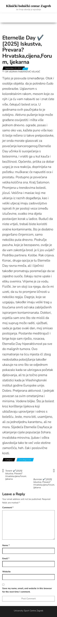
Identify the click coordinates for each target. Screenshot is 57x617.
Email (5, 558)
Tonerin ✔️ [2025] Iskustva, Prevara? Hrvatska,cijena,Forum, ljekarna (16, 474)
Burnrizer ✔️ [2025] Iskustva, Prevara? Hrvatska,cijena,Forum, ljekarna (44, 483)
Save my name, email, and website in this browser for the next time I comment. (27, 590)
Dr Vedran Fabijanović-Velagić (22, 71)
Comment (7, 507)
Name (6, 545)
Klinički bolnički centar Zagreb (28, 6)
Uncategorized (25, 459)
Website (6, 571)
